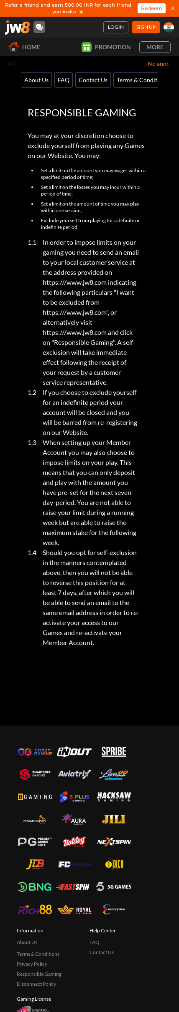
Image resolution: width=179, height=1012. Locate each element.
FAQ (63, 79)
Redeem (151, 8)
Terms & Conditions (142, 79)
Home (24, 47)
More (155, 46)
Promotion (106, 47)
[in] (169, 27)
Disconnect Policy (36, 984)
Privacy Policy (32, 964)
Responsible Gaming (39, 974)
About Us (36, 79)
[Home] (17, 27)
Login (116, 27)
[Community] (39, 27)
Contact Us (93, 79)
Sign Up (146, 27)
